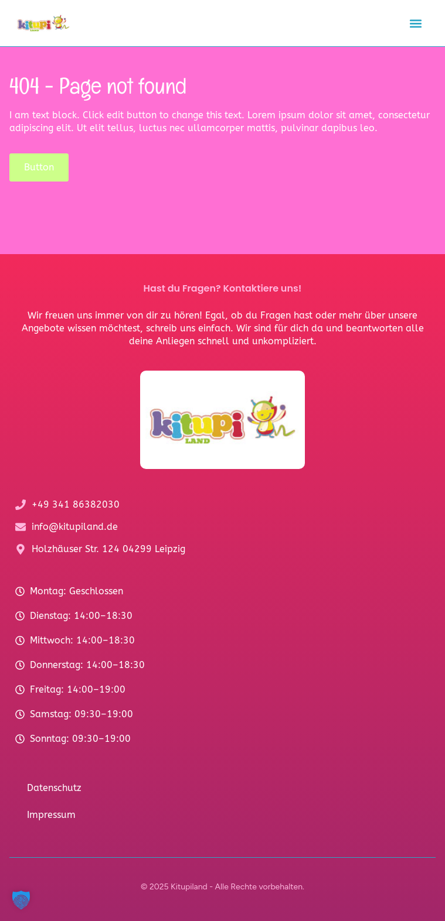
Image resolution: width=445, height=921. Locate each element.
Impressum (51, 814)
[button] (415, 23)
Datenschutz (54, 787)
